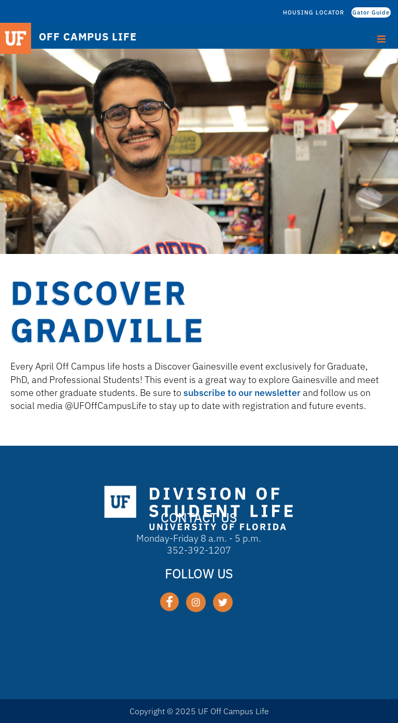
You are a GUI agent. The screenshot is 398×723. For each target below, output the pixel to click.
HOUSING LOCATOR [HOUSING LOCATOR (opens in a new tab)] (313, 12)
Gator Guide (371, 12)
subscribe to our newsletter (242, 393)
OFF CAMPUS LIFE (88, 37)
